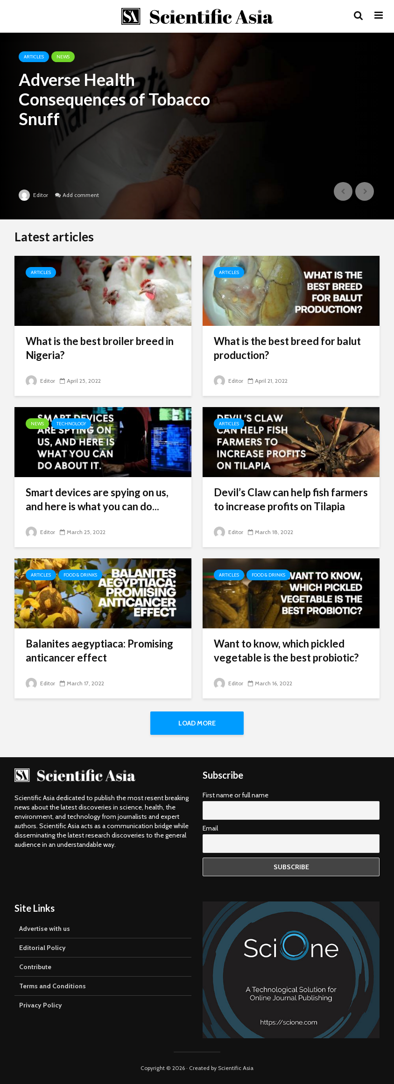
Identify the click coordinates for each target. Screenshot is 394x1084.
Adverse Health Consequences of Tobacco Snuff (114, 99)
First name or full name (235, 795)
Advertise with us (44, 928)
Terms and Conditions (52, 986)
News (63, 57)
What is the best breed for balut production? (287, 348)
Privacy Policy (40, 1005)
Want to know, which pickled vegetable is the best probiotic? (286, 650)
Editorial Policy (42, 947)
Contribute (35, 967)
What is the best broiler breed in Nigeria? (100, 348)
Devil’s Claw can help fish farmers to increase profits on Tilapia (291, 499)
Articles (34, 57)
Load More (197, 723)
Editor (33, 194)
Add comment (81, 194)
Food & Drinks (80, 575)
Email (210, 828)
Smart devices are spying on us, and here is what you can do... (97, 499)
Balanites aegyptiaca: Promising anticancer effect (99, 650)
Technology (71, 424)
